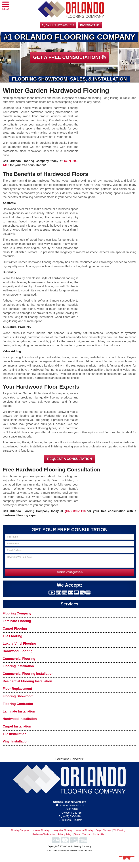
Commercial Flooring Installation (28, 673)
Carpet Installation (17, 726)
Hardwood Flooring (18, 651)
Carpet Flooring (15, 628)
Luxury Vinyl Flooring (19, 643)
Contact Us (90, 25)
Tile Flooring (12, 636)
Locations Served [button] (69, 759)
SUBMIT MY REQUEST (69, 572)
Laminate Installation (19, 711)
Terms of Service (82, 834)
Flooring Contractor (18, 704)
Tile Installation (14, 734)
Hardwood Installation (20, 719)
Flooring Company (17, 613)
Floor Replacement (17, 688)
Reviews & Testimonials (43, 834)
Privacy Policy (64, 834)
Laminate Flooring (17, 621)
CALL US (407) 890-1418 (58, 25)
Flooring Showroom (18, 696)
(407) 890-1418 (75, 511)
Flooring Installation (18, 666)
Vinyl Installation (16, 741)
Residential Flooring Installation (27, 681)
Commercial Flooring (19, 658)
